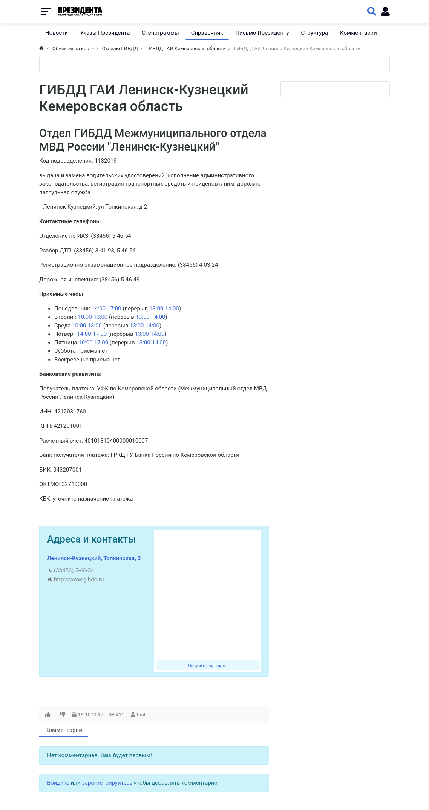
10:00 (85, 317)
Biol (141, 715)
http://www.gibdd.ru (79, 579)
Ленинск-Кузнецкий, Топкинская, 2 (94, 558)
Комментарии (63, 730)
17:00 (114, 308)
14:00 (99, 308)
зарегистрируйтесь (107, 782)
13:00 (156, 308)
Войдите (58, 782)
